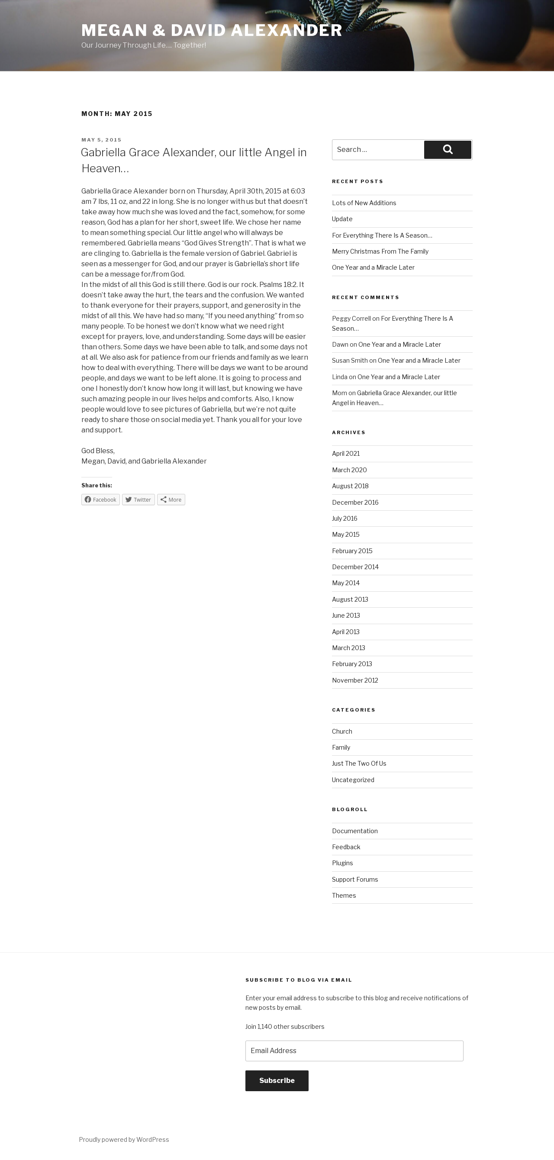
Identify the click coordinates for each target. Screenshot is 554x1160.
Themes (344, 895)
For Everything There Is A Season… (382, 235)
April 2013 (346, 631)
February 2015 (352, 550)
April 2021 (346, 453)
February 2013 (352, 663)
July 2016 (345, 518)
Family (341, 747)
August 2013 (350, 599)
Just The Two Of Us (359, 763)
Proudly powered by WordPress (124, 1139)
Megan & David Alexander (212, 30)
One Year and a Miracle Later (373, 267)
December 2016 (355, 502)
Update (342, 218)
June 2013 (346, 615)
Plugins (342, 863)
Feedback (346, 847)
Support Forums (355, 879)
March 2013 (348, 647)
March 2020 (349, 470)
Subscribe (277, 1080)
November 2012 (355, 680)
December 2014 (355, 566)
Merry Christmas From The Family (380, 251)
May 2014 (346, 582)
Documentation (355, 831)
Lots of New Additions (364, 202)
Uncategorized (353, 779)
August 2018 (350, 486)
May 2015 (346, 534)
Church (342, 731)
